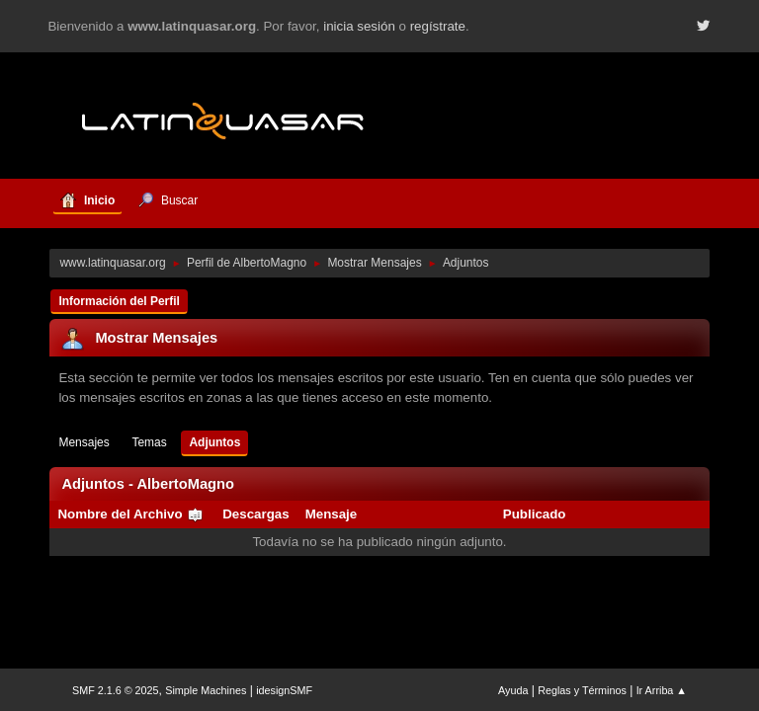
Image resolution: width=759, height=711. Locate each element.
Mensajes (83, 442)
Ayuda (513, 690)
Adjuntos (214, 442)
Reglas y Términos (582, 690)
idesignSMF (284, 690)
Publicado (534, 514)
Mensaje (331, 514)
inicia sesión (359, 26)
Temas (148, 442)
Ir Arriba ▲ (661, 690)
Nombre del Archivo (130, 514)
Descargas (255, 514)
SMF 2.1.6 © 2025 (115, 690)
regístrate (437, 26)
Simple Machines (205, 690)
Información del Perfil (119, 301)
